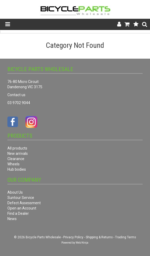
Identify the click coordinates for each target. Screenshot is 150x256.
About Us (15, 192)
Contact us (16, 95)
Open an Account (21, 208)
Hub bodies (16, 169)
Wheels (13, 164)
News (12, 219)
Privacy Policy (73, 237)
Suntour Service (20, 198)
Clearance (15, 159)
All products (17, 148)
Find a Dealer (18, 213)
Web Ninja (82, 242)
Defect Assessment (24, 203)
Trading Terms (125, 237)
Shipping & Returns (99, 237)
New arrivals (17, 153)
